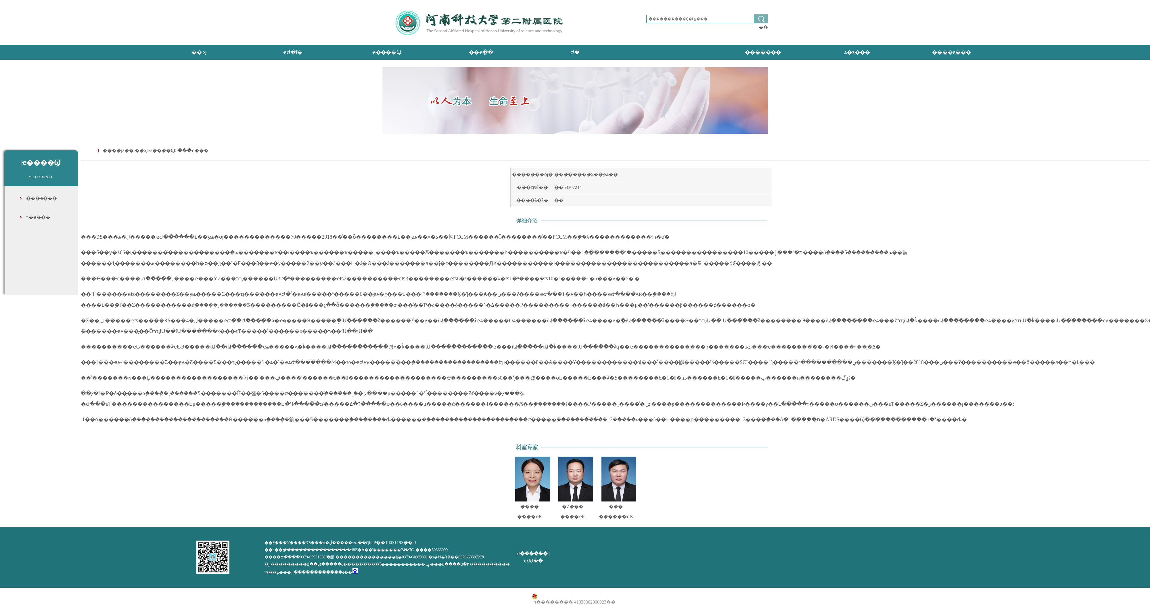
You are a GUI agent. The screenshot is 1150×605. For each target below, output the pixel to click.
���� (529, 506)
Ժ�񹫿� (575, 52)
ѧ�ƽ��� (857, 52)
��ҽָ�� (481, 52)
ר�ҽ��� (38, 217)
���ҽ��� (41, 198)
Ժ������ (532, 553)
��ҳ (141, 150)
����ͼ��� (951, 52)
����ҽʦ (529, 516)
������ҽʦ (616, 516)
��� (616, 506)
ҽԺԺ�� (533, 560)
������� (763, 52)
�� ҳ (198, 52)
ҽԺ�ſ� (292, 52)
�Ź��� (572, 506)
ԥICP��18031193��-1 (391, 542)
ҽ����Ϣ (386, 52)
